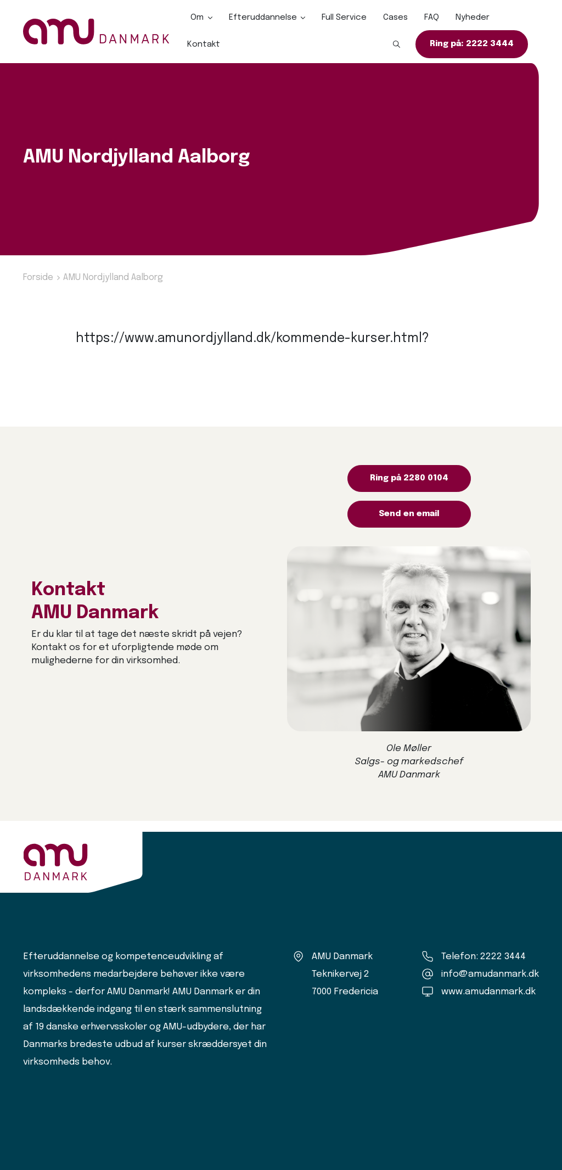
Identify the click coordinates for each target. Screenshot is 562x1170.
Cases (395, 17)
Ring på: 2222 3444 (472, 44)
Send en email (409, 514)
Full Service (344, 17)
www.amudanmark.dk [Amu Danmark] (488, 992)
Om (197, 17)
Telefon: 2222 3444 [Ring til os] (483, 956)
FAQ (431, 17)
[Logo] (96, 31)
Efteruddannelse (263, 17)
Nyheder (473, 17)
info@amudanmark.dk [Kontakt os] (490, 974)
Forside (38, 277)
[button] (396, 44)
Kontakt (203, 44)
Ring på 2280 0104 (409, 478)
